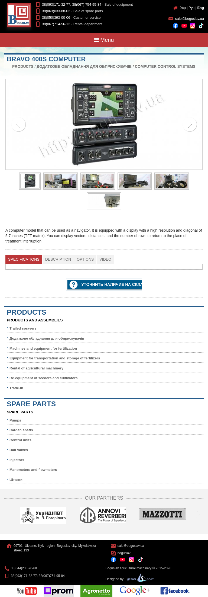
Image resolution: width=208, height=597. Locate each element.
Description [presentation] (58, 259)
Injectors (16, 460)
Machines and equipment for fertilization (43, 348)
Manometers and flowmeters (33, 470)
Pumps (15, 420)
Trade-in (16, 388)
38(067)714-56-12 (56, 24)
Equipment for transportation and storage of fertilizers (54, 358)
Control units (20, 440)
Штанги (15, 480)
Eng (200, 8)
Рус (191, 8)
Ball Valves (18, 450)
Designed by (128, 579)
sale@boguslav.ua (189, 19)
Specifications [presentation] (24, 259)
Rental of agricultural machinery (36, 368)
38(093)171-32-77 (56, 4)
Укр (183, 8)
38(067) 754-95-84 (86, 4)
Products (23, 66)
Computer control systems (165, 66)
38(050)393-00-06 (56, 17)
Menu (104, 40)
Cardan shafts (21, 430)
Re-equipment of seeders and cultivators (43, 378)
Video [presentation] (105, 259)
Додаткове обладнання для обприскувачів (84, 66)
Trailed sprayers (23, 328)
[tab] (24, 259)
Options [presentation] (85, 259)
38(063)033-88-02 (56, 11)
